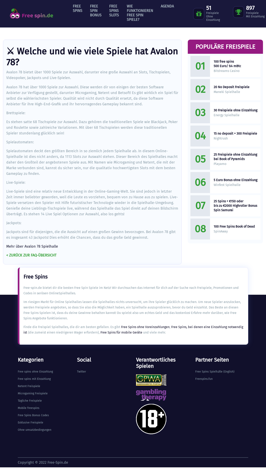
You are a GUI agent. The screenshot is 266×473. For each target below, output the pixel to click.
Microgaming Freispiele (33, 393)
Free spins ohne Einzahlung (35, 371)
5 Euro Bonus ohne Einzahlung (235, 180)
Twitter (81, 371)
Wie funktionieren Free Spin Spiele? (140, 13)
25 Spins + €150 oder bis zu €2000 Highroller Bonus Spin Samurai (235, 205)
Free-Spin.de (58, 462)
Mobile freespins (28, 408)
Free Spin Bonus (95, 10)
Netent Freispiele (29, 386)
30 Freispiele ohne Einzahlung (235, 110)
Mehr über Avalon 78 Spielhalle (32, 246)
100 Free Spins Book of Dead (234, 226)
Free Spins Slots (114, 10)
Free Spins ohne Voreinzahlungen (145, 327)
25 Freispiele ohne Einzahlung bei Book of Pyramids (235, 157)
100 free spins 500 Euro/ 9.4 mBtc (227, 64)
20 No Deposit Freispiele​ (231, 87)
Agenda (167, 6)
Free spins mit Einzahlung (34, 379)
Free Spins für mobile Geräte (121, 332)
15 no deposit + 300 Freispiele (235, 133)
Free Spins (77, 8)
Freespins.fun (204, 379)
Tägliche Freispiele (30, 400)
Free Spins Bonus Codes (33, 415)
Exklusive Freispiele (30, 422)
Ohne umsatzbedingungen (34, 430)
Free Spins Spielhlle (209, 371)
